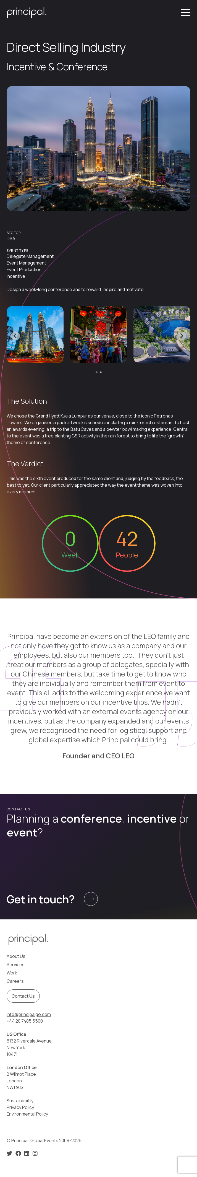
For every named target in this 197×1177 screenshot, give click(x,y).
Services (16, 964)
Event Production (24, 269)
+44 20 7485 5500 (25, 1021)
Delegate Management (30, 256)
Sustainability (20, 1101)
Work (12, 973)
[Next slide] (181, 335)
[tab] (97, 372)
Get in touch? (41, 899)
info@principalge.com (29, 1014)
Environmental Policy (27, 1114)
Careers (15, 981)
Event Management (26, 263)
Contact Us (23, 996)
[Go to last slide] (15, 335)
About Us (16, 956)
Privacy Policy (20, 1107)
